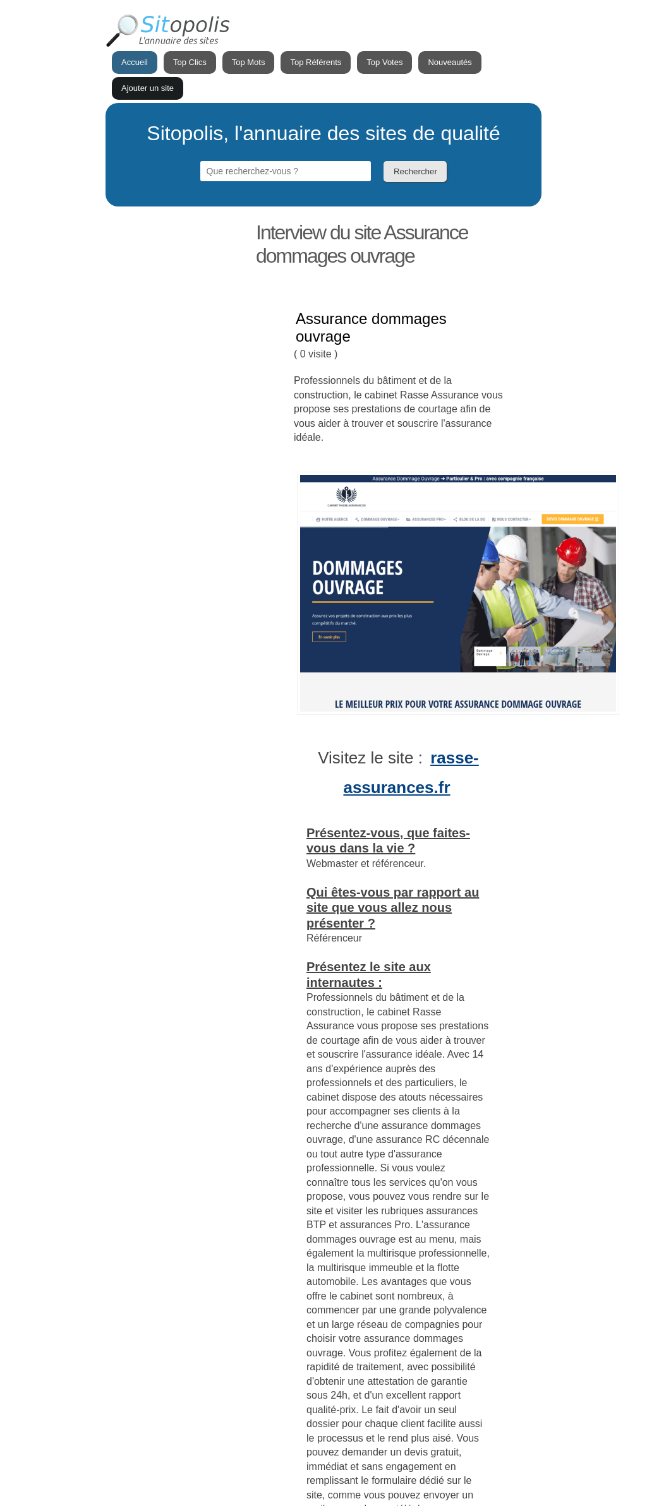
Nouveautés (449, 62)
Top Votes (384, 62)
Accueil (134, 62)
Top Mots (248, 62)
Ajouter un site (147, 88)
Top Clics (190, 62)
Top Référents (315, 62)
